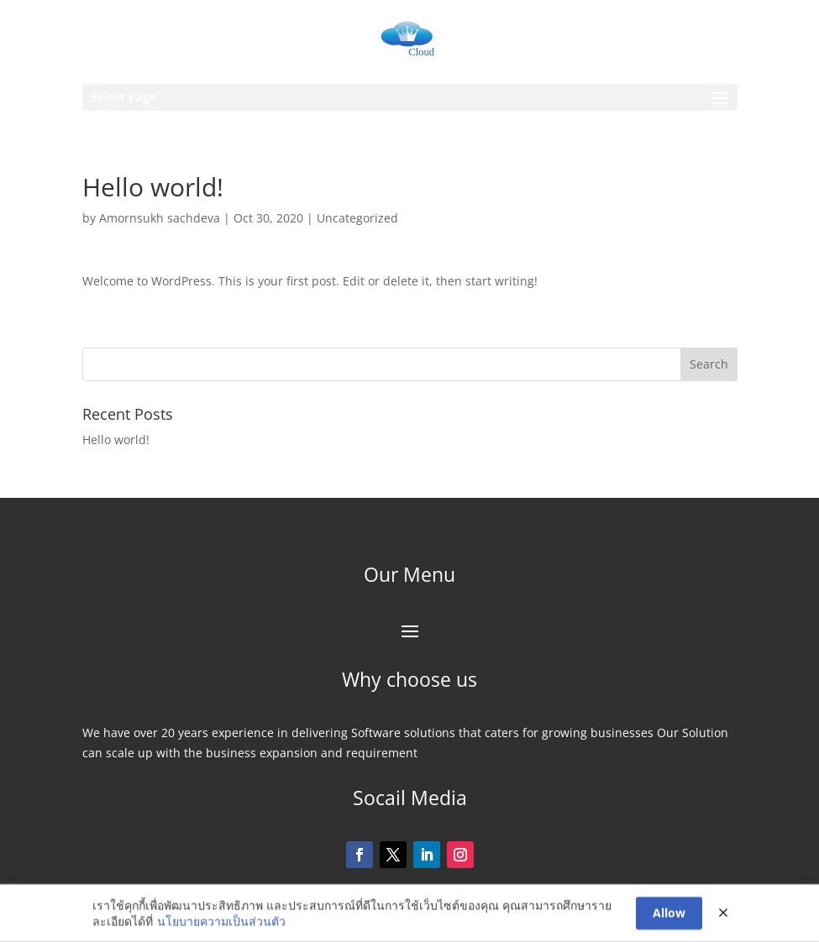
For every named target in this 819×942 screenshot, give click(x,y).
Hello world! (116, 439)
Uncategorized (357, 218)
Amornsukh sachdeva (159, 218)
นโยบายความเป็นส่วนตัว (221, 922)
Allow (669, 914)
